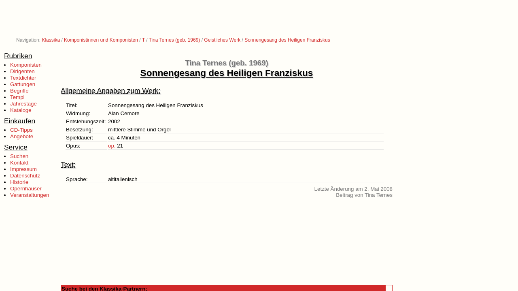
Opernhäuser (26, 189)
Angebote (21, 136)
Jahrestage (23, 104)
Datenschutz (25, 176)
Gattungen (22, 84)
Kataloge (21, 110)
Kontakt (19, 163)
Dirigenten (22, 71)
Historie (19, 182)
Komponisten (26, 65)
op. (112, 146)
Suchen (19, 156)
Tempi (17, 97)
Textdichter (23, 78)
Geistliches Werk (222, 40)
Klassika (51, 40)
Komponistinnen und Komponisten (101, 40)
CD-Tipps (21, 130)
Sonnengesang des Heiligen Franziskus (287, 40)
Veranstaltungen (29, 195)
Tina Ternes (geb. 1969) (174, 40)
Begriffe (19, 91)
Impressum (23, 169)
